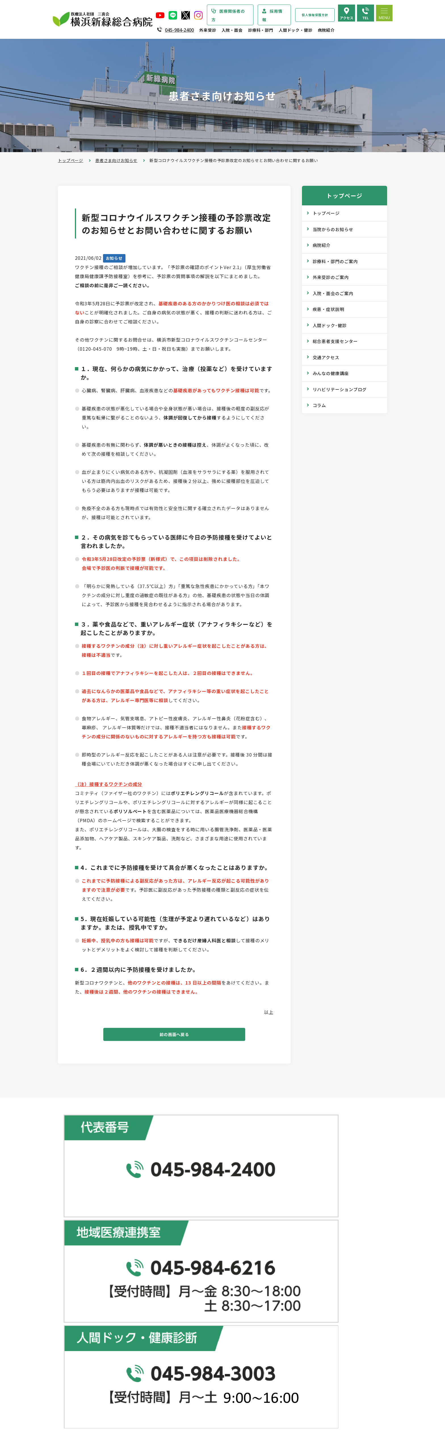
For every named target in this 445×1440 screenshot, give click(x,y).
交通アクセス (326, 357)
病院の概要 (79, 1284)
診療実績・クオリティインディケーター (106, 1378)
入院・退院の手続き (196, 1352)
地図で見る (166, 1183)
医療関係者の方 (228, 15)
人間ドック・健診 (295, 30)
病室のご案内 (189, 1375)
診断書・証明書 (192, 1303)
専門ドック (293, 1235)
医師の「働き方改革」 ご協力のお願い (213, 1326)
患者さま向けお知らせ (116, 160)
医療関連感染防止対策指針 (94, 1318)
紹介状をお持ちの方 (196, 1247)
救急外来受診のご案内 (198, 1281)
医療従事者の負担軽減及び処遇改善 (103, 1352)
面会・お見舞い (192, 1397)
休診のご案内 (189, 1269)
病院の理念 (79, 1296)
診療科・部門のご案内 (335, 261)
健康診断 (291, 1246)
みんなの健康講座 (331, 373)
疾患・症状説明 (328, 309)
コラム (319, 405)
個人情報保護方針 (315, 15)
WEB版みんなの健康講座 (306, 1295)
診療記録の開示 (192, 1315)
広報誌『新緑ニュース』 (306, 1283)
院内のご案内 (295, 1344)
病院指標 (77, 1401)
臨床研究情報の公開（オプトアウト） (105, 1412)
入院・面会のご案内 (333, 293)
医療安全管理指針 (86, 1307)
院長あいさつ (82, 1273)
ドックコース (295, 1224)
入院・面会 (232, 30)
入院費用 (185, 1386)
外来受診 (207, 30)
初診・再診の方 (192, 1235)
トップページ (70, 160)
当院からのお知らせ (333, 229)
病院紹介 (326, 30)
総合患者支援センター (335, 341)
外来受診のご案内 (331, 277)
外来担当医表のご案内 (198, 1258)
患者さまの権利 (84, 1330)
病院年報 (77, 1390)
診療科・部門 (260, 30)
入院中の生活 (189, 1363)
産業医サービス (297, 1257)
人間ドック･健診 (330, 325)
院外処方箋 (187, 1292)
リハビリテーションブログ (340, 389)
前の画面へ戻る (174, 1035)
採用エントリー (297, 1392)
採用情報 (272, 15)
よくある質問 (295, 1366)
